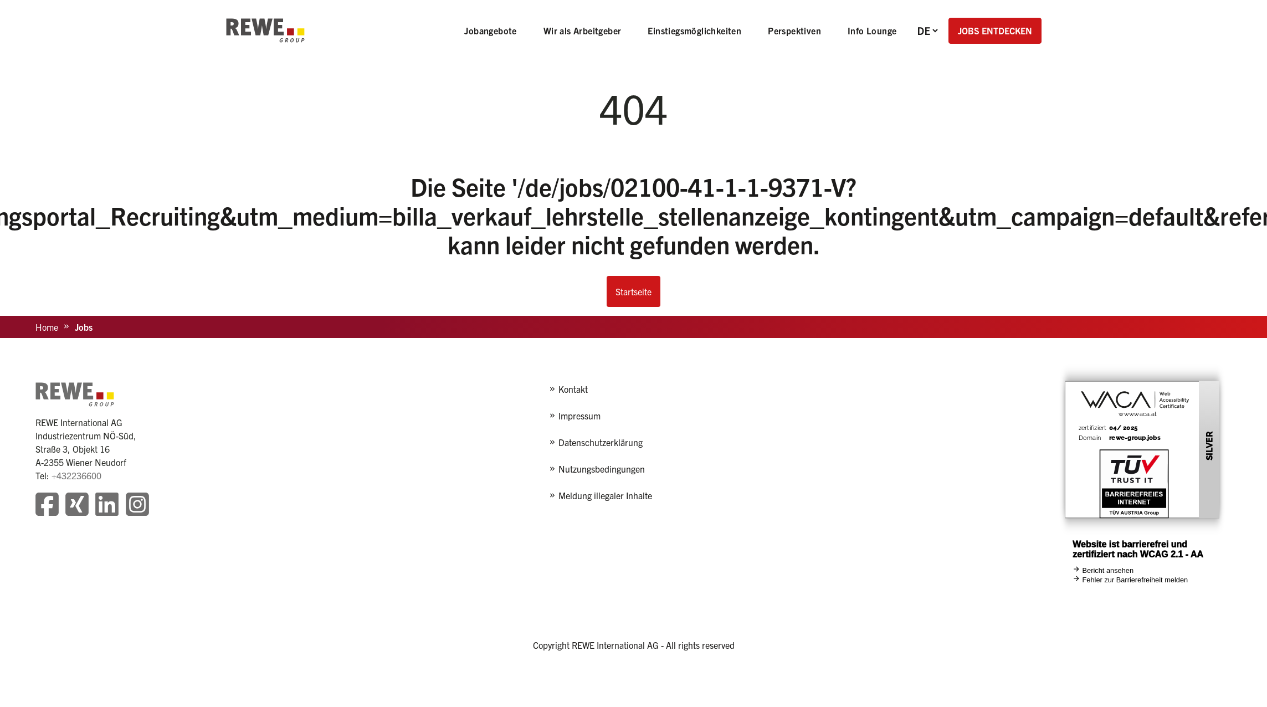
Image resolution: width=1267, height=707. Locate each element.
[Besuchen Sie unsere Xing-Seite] (77, 505)
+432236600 (76, 475)
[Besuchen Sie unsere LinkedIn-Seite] (107, 505)
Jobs (84, 326)
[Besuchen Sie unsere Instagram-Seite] (137, 505)
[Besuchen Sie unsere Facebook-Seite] (47, 505)
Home (46, 326)
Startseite (633, 291)
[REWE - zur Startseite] (265, 30)
